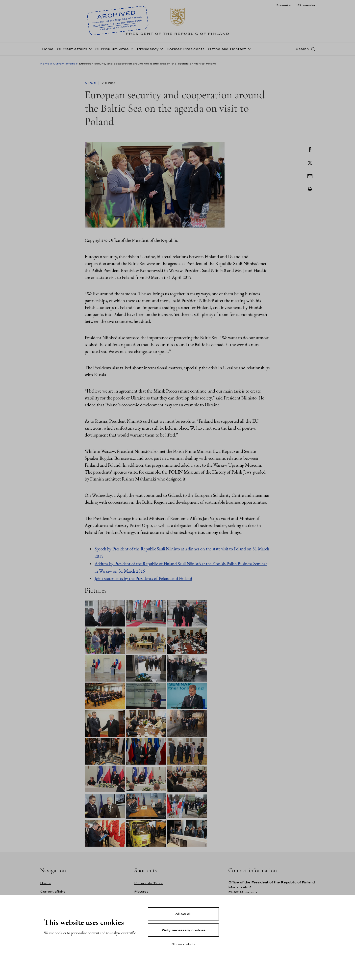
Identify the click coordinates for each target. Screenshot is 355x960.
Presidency (147, 50)
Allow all (183, 914)
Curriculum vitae (112, 50)
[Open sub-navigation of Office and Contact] (248, 50)
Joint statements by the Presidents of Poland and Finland (143, 578)
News (91, 83)
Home (47, 50)
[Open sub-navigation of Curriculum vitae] (131, 50)
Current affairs (72, 50)
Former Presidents (185, 50)
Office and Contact (227, 50)
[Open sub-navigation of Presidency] (160, 50)
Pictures (141, 891)
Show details (183, 944)
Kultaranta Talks (148, 883)
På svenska (306, 5)
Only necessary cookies (183, 930)
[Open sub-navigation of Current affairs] (89, 50)
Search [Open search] (302, 50)
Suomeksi (283, 5)
